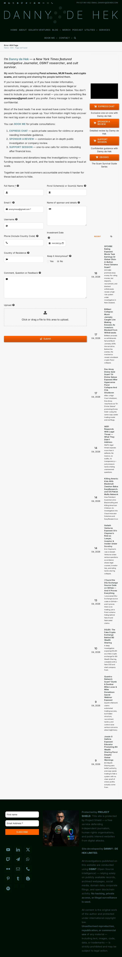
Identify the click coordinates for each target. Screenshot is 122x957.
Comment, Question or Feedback (21, 273)
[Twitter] (28, 850)
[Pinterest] (8, 878)
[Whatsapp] (28, 859)
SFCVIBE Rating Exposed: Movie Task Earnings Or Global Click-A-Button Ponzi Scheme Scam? (111, 256)
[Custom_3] (16, 886)
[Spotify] (8, 888)
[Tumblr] (18, 878)
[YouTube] (8, 850)
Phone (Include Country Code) (19, 236)
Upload (7, 305)
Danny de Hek (19, 59)
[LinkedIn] (18, 850)
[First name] (22, 814)
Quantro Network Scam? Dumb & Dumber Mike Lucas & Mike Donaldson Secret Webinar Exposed (110, 688)
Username (9, 219)
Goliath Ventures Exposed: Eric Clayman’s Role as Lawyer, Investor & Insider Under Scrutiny (110, 535)
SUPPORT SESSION (21, 147)
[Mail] (18, 869)
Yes (52, 261)
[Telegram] (18, 859)
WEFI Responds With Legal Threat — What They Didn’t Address (109, 434)
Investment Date (55, 232)
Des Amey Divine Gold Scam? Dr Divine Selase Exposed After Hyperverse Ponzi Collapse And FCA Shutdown (110, 381)
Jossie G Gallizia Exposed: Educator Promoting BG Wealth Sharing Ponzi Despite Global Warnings (111, 748)
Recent (97, 236)
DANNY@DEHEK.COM (108, 2)
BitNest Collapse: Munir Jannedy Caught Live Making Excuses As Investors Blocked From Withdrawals (110, 321)
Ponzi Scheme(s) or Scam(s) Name (65, 185)
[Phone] (28, 869)
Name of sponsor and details (62, 202)
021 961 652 (85, 2)
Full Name (10, 185)
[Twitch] (8, 859)
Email (7, 202)
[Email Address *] (22, 823)
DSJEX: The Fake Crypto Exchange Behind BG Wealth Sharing (110, 636)
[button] (75, 38)
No (61, 261)
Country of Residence (15, 253)
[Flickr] (8, 869)
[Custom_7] (22, 886)
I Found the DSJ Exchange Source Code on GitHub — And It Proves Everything (111, 586)
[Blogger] (28, 878)
